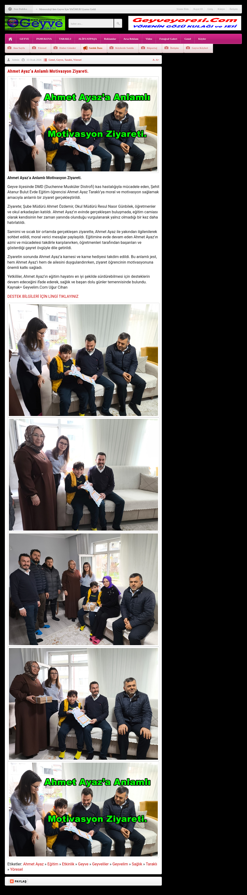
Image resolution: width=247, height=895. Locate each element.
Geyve (59, 59)
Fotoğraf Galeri (168, 38)
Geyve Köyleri (200, 47)
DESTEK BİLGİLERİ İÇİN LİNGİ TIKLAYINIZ (43, 296)
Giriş (210, 8)
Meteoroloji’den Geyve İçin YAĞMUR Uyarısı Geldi (67, 9)
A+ (157, 59)
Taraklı (68, 59)
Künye (221, 8)
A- (154, 59)
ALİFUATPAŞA (87, 38)
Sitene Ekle (183, 8)
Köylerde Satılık (124, 47)
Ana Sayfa (19, 47)
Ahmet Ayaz (33, 864)
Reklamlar (110, 38)
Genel (187, 38)
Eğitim (53, 864)
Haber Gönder (67, 47)
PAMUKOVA (44, 38)
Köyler (202, 38)
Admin (16, 59)
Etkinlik (68, 864)
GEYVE (24, 38)
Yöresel (42, 47)
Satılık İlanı (95, 47)
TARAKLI (65, 38)
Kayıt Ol (198, 8)
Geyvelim (120, 864)
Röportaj (152, 47)
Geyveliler (100, 864)
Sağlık (137, 864)
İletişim (234, 8)
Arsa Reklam (131, 38)
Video (149, 38)
